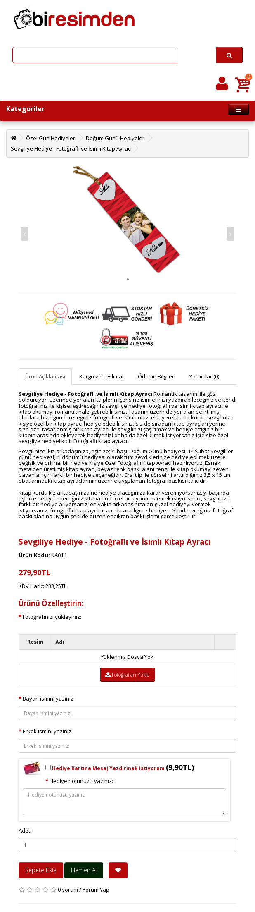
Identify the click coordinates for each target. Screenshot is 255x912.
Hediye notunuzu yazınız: (81, 781)
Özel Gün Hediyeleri (51, 138)
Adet (24, 830)
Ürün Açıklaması (45, 376)
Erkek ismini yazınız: (48, 731)
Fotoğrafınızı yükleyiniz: (52, 616)
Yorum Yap (96, 889)
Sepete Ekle (41, 870)
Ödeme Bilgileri (156, 376)
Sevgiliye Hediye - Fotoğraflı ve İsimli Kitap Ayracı (71, 148)
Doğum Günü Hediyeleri (116, 138)
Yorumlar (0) (204, 376)
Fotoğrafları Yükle (127, 674)
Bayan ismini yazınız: (49, 698)
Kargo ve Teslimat (101, 376)
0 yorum (68, 889)
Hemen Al (84, 870)
